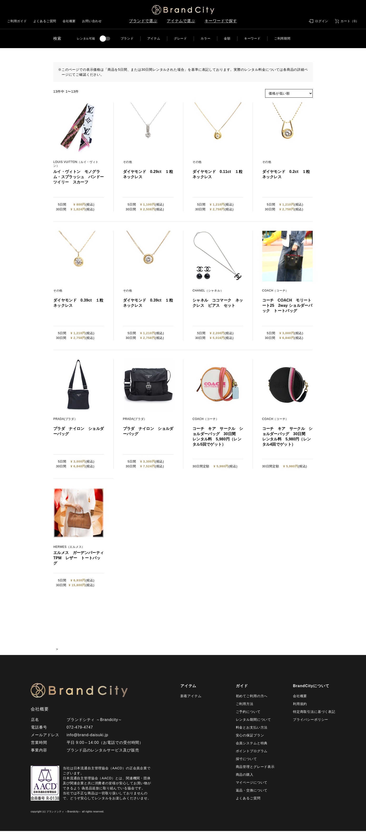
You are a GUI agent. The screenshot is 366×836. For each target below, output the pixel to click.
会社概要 (69, 21)
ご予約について (248, 717)
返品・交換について (252, 795)
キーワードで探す (221, 21)
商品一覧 (76, 654)
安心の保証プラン (250, 740)
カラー (205, 38)
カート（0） (350, 21)
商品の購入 (244, 779)
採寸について (246, 764)
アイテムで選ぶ (181, 21)
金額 (227, 38)
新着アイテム (191, 701)
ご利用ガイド (17, 21)
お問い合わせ (92, 21)
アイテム (153, 38)
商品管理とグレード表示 (255, 772)
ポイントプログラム (252, 756)
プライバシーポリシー (310, 724)
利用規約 (300, 709)
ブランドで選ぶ (143, 21)
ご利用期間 (282, 38)
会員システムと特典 (252, 748)
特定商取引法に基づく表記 (314, 717)
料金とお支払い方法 (252, 732)
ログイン (321, 21)
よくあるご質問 (44, 21)
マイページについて (252, 787)
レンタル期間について (253, 724)
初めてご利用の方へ (252, 701)
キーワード (252, 38)
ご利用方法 (244, 709)
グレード (180, 38)
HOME (58, 654)
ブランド (127, 38)
